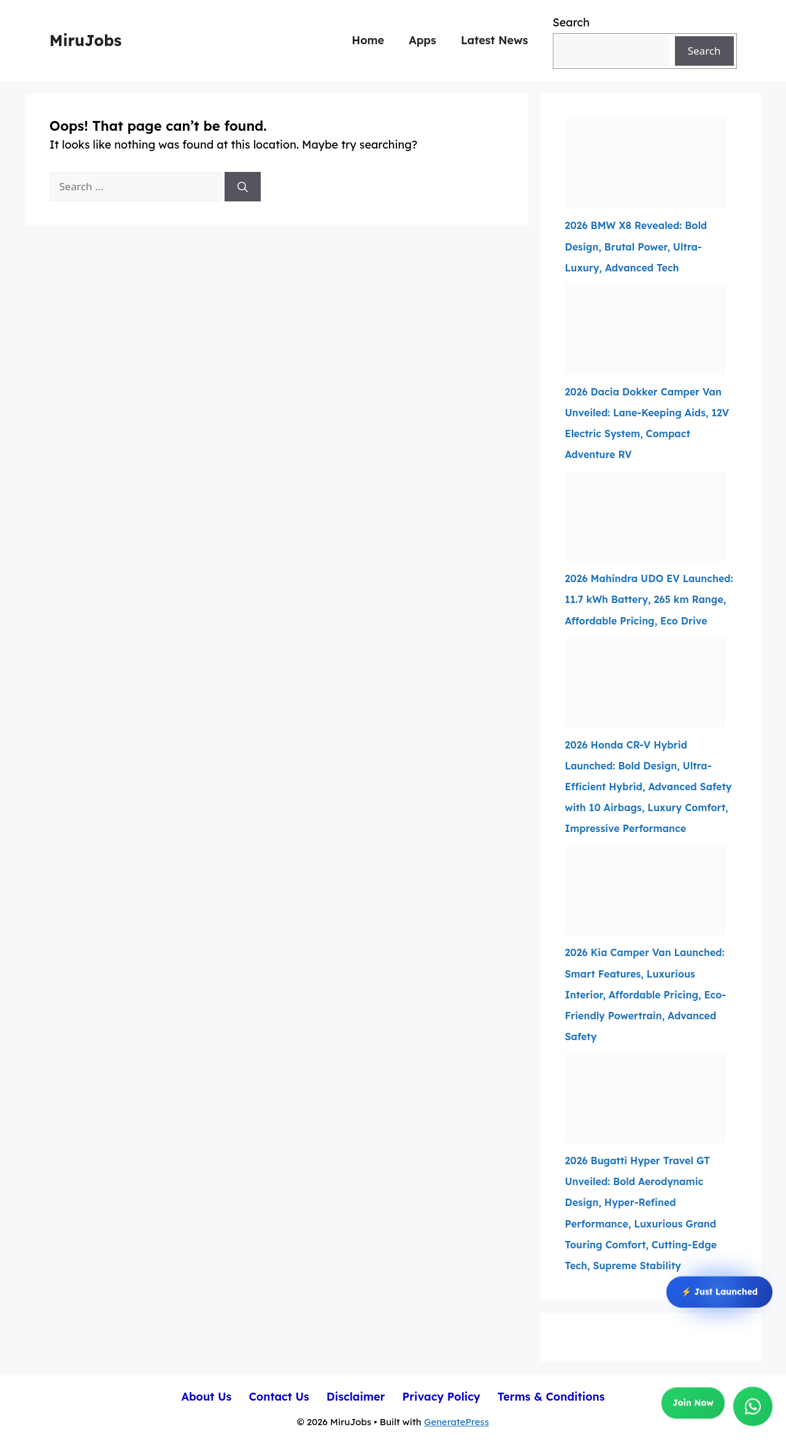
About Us (206, 1397)
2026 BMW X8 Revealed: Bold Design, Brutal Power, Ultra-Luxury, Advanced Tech (636, 246)
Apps (422, 40)
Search (571, 22)
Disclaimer (355, 1397)
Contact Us (279, 1397)
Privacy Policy (441, 1397)
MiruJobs (86, 40)
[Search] (243, 186)
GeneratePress (456, 1422)
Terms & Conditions (551, 1397)
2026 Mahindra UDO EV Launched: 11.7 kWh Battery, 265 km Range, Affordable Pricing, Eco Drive (649, 599)
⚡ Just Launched (719, 1291)
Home (368, 40)
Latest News (494, 40)
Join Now (693, 1403)
